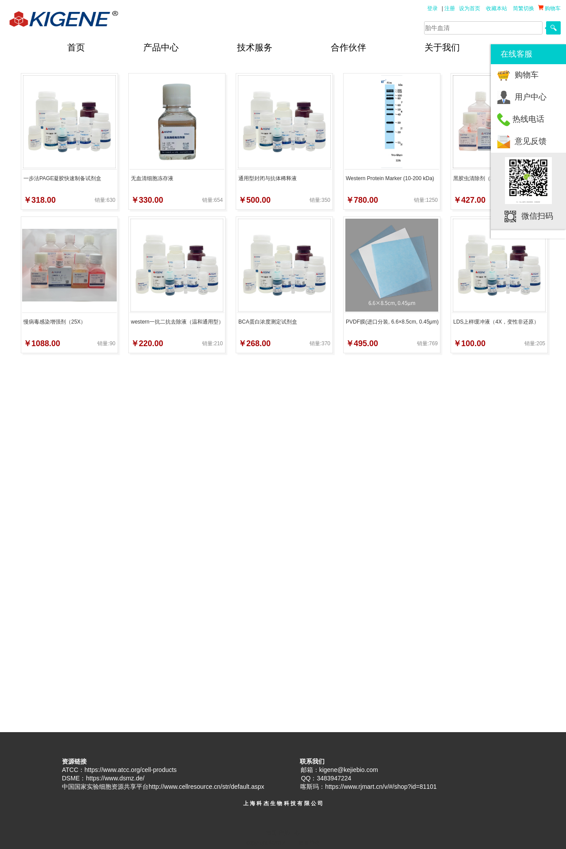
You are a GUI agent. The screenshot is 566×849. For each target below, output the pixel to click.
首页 (76, 47)
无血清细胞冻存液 (152, 178)
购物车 (527, 74)
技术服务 (254, 47)
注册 (449, 8)
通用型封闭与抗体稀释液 (267, 178)
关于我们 (442, 47)
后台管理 (309, 843)
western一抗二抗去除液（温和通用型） (177, 322)
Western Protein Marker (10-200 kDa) (390, 178)
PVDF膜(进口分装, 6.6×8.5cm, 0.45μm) (392, 322)
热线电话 (528, 119)
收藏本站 (496, 8)
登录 (432, 8)
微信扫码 (537, 216)
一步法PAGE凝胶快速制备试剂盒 (62, 178)
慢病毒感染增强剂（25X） (54, 322)
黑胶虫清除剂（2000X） (482, 178)
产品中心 (161, 47)
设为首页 (469, 8)
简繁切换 (523, 8)
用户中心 (531, 97)
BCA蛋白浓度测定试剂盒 (267, 322)
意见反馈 (531, 141)
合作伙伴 (348, 47)
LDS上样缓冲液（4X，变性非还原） (496, 322)
